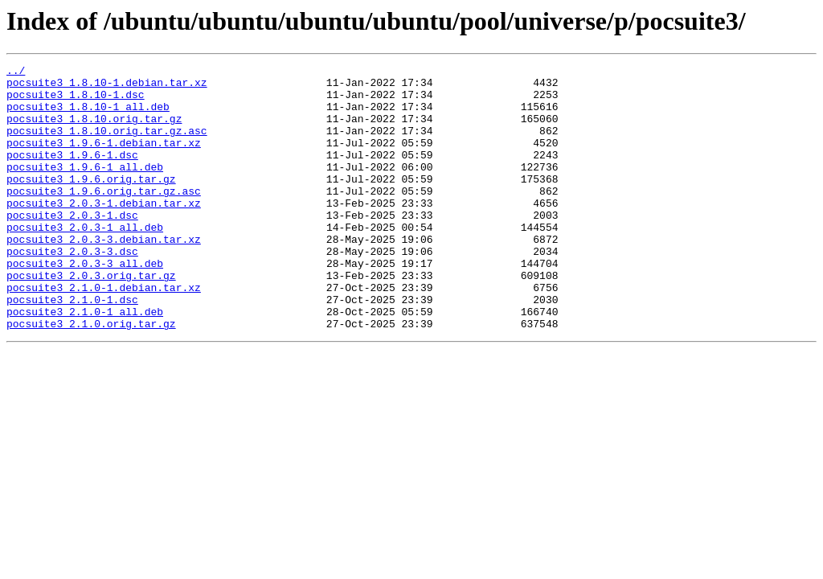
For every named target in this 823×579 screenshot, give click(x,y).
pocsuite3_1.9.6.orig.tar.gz (91, 202)
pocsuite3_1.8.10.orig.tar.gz (94, 130)
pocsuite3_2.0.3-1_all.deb (84, 260)
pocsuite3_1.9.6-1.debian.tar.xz (103, 159)
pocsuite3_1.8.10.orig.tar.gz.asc (106, 145)
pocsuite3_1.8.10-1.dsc (75, 101)
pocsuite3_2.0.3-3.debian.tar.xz (103, 275)
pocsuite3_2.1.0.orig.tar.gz (91, 376)
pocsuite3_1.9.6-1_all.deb (84, 188)
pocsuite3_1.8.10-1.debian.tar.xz (106, 87)
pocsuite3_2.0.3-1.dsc (72, 246)
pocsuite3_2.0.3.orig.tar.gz (91, 318)
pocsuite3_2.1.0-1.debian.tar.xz (103, 333)
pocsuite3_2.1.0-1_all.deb (84, 362)
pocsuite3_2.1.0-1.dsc (72, 347)
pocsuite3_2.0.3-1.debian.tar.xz (103, 231)
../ (15, 72)
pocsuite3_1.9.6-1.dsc (72, 173)
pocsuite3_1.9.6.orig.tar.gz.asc (103, 217)
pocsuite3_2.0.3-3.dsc (72, 289)
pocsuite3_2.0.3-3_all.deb (84, 304)
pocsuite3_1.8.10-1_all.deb (88, 116)
